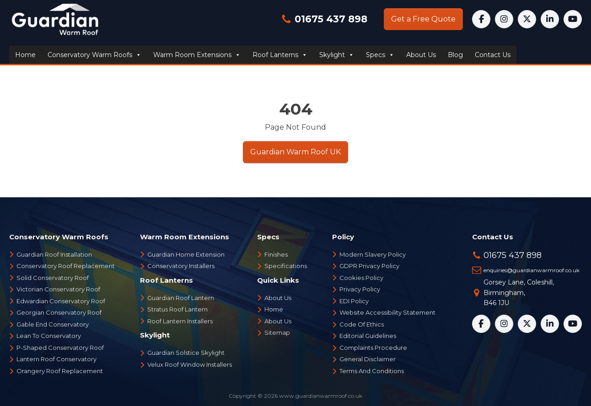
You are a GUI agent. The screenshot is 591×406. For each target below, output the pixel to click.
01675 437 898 (329, 19)
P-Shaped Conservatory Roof (60, 347)
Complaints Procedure (373, 347)
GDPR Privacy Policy (369, 265)
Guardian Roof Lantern (180, 297)
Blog (455, 55)
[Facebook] (481, 19)
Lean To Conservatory (48, 335)
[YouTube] (573, 19)
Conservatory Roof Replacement (65, 265)
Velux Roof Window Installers (189, 364)
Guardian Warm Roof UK (295, 152)
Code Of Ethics (361, 324)
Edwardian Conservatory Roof (60, 301)
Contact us (492, 55)
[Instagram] (504, 19)
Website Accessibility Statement (387, 312)
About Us (277, 297)
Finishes (276, 254)
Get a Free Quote (423, 19)
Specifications (285, 265)
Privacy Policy (359, 289)
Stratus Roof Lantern (177, 309)
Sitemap (277, 332)
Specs (380, 55)
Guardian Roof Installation (54, 254)
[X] (527, 19)
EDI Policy (354, 301)
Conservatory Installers (181, 265)
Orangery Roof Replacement (59, 370)
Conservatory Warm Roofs (94, 55)
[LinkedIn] (550, 19)
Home (25, 55)
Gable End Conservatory (52, 324)
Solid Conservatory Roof (52, 277)
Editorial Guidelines (367, 335)
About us (421, 55)
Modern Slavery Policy (372, 254)
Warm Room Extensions (197, 55)
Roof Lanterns (280, 55)
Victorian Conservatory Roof (58, 289)
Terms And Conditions (371, 370)
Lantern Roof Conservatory (56, 359)
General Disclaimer (367, 359)
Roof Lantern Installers (180, 321)
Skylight (336, 55)
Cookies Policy (361, 277)
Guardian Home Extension (186, 254)
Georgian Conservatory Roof (59, 312)
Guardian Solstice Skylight (186, 352)
